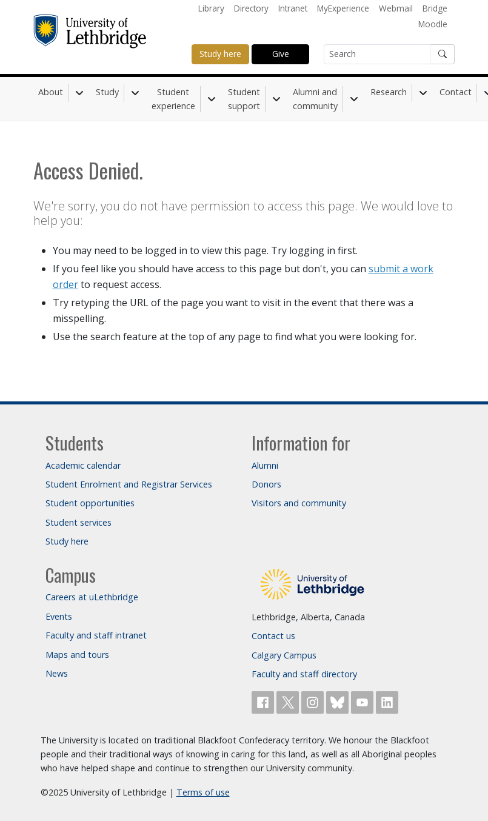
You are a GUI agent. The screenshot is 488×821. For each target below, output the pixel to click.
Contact (456, 92)
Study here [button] (220, 53)
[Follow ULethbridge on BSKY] (338, 701)
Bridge (435, 8)
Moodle (432, 24)
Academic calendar (83, 465)
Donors (266, 484)
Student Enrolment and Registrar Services (128, 484)
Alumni (265, 465)
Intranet (292, 8)
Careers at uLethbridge (91, 597)
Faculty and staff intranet (96, 635)
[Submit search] (442, 54)
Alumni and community (315, 99)
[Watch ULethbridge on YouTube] (363, 701)
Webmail (396, 8)
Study (107, 92)
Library (211, 8)
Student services (78, 522)
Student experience (173, 99)
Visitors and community (299, 503)
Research (388, 92)
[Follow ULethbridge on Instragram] (313, 701)
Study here (67, 541)
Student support (244, 99)
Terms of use (203, 792)
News (56, 673)
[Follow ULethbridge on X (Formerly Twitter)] (288, 701)
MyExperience (343, 8)
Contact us (273, 636)
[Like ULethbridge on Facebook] (264, 701)
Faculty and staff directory (304, 674)
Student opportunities (90, 503)
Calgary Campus (284, 655)
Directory (251, 8)
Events (58, 616)
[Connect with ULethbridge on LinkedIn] (387, 701)
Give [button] (280, 53)
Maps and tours (77, 654)
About (50, 92)
